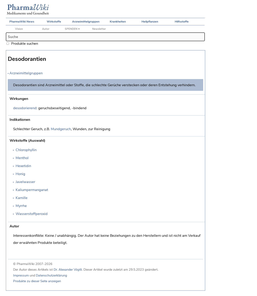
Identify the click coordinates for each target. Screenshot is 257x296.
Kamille (22, 197)
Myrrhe (21, 205)
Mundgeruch (61, 129)
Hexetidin (23, 166)
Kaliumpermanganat (32, 189)
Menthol (22, 158)
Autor (45, 29)
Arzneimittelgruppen (85, 22)
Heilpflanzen (150, 22)
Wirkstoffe (54, 22)
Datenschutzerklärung (51, 275)
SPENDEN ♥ (72, 29)
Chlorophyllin (26, 150)
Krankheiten (118, 22)
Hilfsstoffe (182, 22)
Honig (20, 173)
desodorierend (24, 108)
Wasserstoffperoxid (32, 213)
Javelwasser (25, 181)
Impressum (21, 275)
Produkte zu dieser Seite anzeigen (37, 281)
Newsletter (99, 29)
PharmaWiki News (21, 22)
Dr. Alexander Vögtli (68, 269)
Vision (19, 29)
